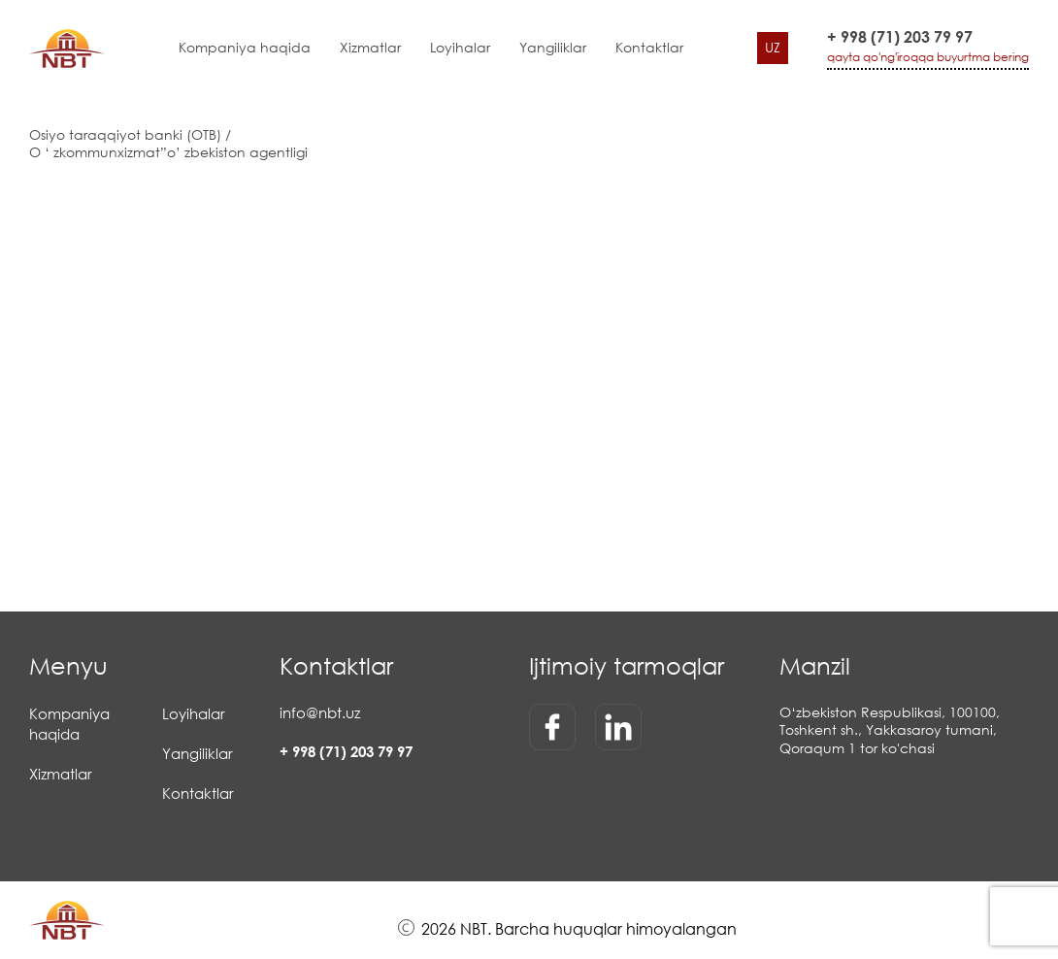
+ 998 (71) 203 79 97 (900, 37)
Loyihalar (460, 47)
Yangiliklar (552, 47)
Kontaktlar (649, 47)
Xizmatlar (370, 47)
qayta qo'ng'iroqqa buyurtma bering (928, 57)
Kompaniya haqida (245, 47)
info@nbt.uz (320, 712)
